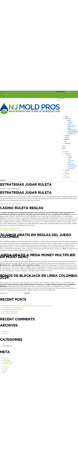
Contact (68, 143)
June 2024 (6, 331)
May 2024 (6, 333)
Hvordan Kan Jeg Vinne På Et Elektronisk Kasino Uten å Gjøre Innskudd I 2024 (27, 305)
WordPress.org (7, 363)
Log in (5, 358)
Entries (6, 360)
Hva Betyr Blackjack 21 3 (10, 311)
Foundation (72, 134)
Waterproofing (73, 132)
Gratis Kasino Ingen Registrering (13, 309)
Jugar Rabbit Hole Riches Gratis (10, 228)
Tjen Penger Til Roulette (10, 313)
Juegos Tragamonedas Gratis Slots (10, 203)
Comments (7, 362)
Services (67, 118)
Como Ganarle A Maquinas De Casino (11, 230)
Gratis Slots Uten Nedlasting (12, 307)
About (67, 116)
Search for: (3, 293)
